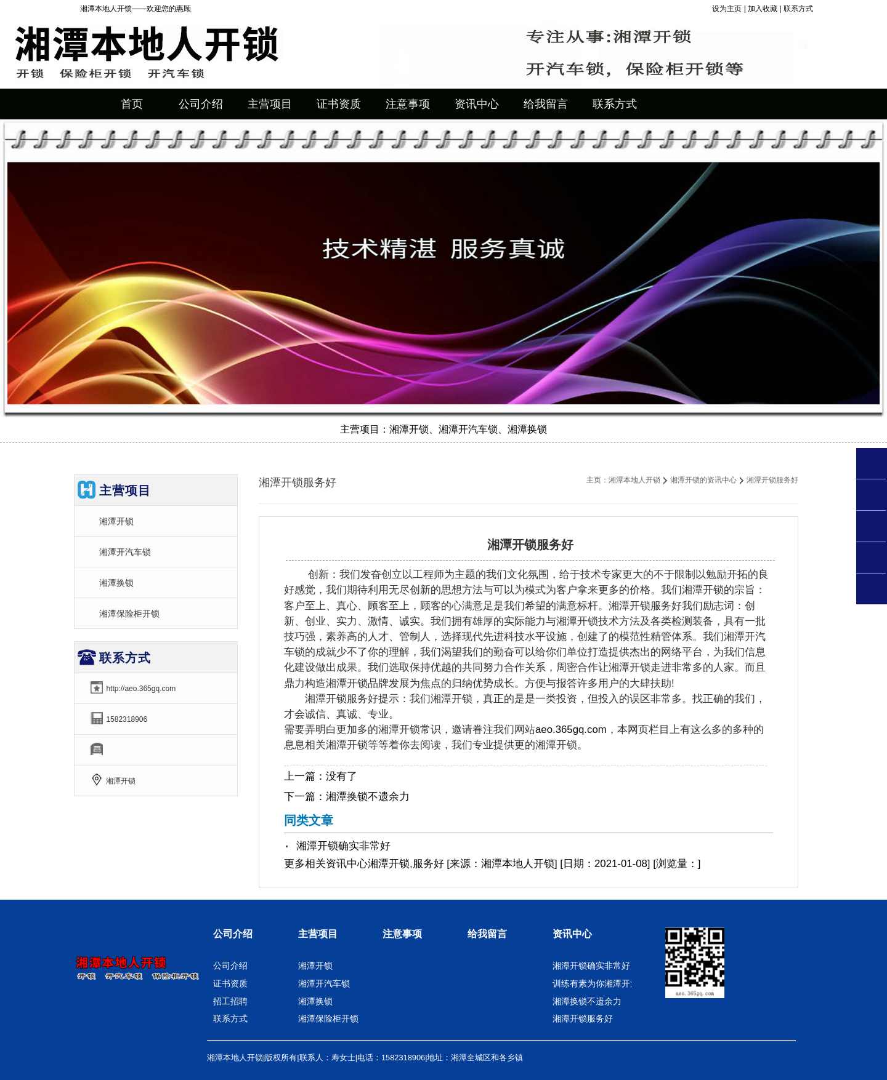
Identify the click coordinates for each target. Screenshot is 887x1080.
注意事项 (402, 934)
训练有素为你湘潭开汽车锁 (604, 983)
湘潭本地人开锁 (634, 480)
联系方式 (798, 8)
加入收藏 (762, 8)
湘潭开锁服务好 (583, 1018)
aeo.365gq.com (571, 729)
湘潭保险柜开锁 (129, 613)
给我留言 (487, 934)
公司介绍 (233, 934)
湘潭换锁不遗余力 (368, 796)
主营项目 (318, 934)
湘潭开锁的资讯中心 (703, 480)
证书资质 (230, 983)
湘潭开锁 (116, 521)
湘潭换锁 (116, 583)
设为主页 (727, 8)
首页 (132, 104)
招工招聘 (230, 1001)
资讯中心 (347, 864)
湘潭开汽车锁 (125, 552)
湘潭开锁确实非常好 (343, 846)
